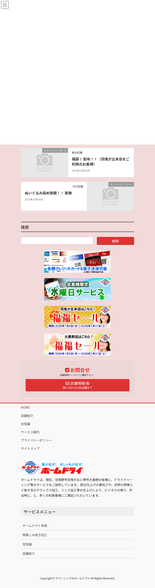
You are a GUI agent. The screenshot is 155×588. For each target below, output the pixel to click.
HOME (25, 407)
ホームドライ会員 (34, 525)
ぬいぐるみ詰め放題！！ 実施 (48, 192)
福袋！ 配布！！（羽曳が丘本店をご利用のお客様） (100, 161)
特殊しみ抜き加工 (34, 535)
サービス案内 (30, 432)
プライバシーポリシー (36, 440)
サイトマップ (30, 448)
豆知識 (25, 424)
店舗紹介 (27, 415)
